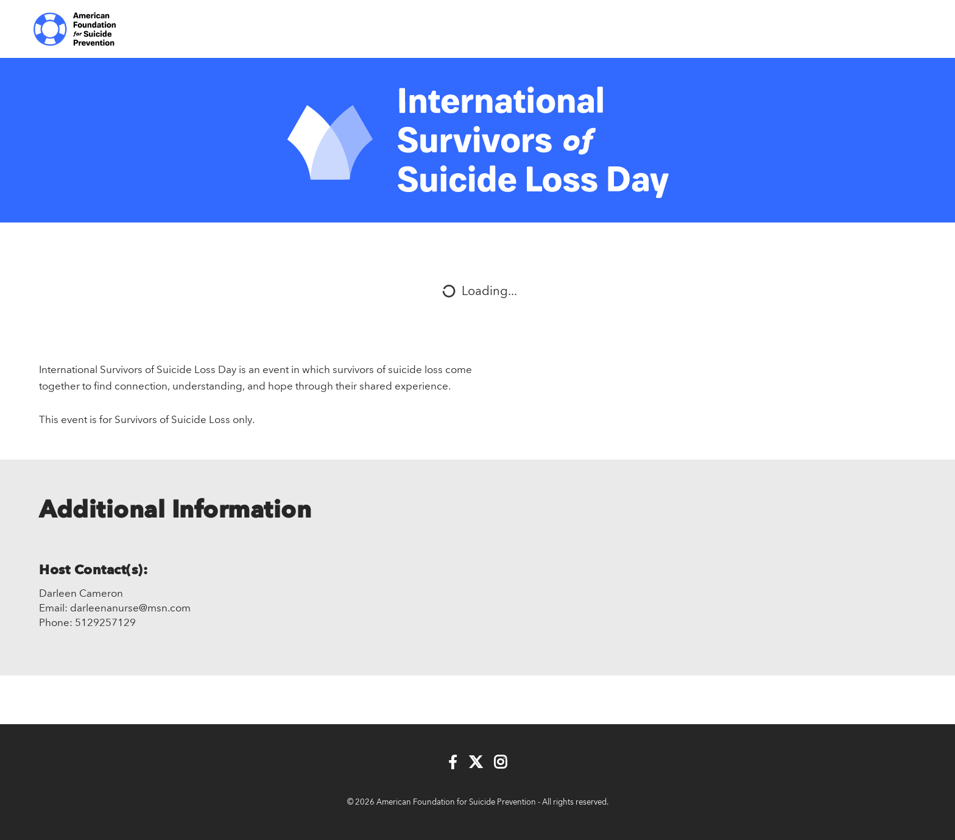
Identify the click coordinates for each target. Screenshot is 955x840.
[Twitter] (475, 763)
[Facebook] (452, 763)
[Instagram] (500, 763)
